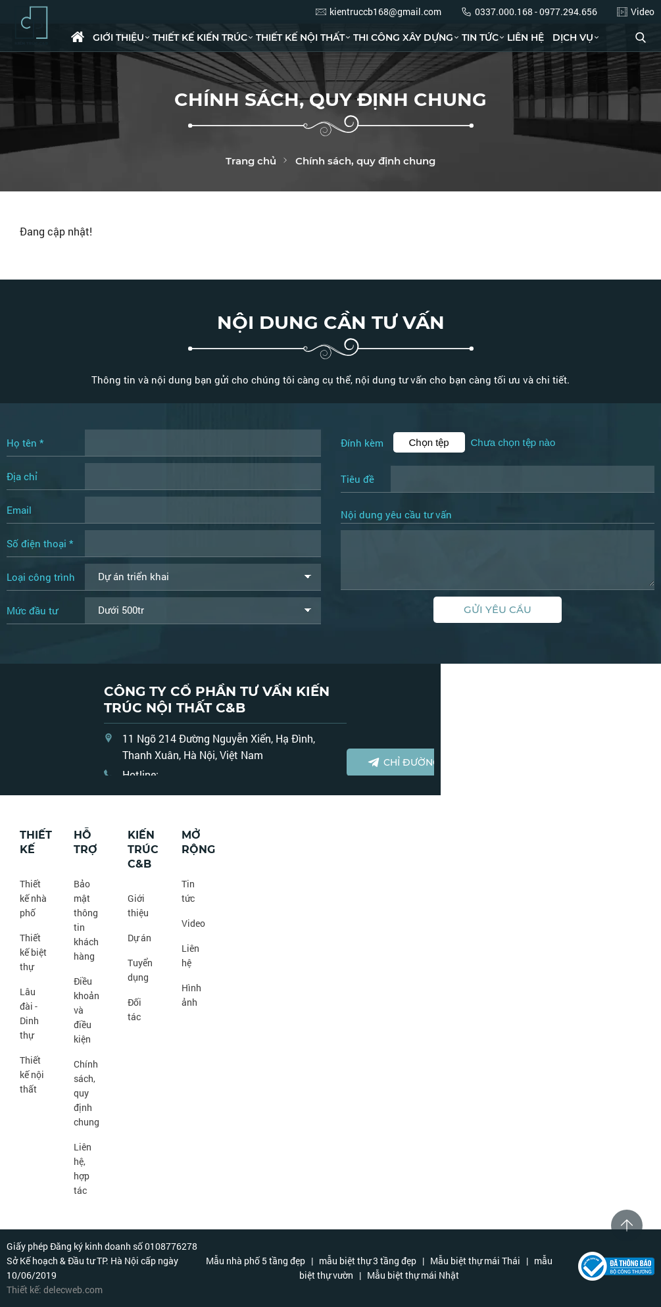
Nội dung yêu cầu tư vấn (396, 515)
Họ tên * (25, 442)
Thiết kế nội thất (300, 37)
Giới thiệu (118, 37)
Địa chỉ (22, 476)
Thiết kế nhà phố (33, 898)
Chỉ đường (403, 762)
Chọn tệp (429, 442)
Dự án (139, 937)
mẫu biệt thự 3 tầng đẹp (367, 1260)
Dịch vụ (572, 37)
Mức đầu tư (32, 610)
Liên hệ (525, 37)
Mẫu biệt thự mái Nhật (413, 1275)
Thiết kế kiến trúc (200, 37)
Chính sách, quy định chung (86, 1093)
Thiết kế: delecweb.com (55, 1289)
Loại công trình (41, 576)
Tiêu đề (357, 478)
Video (193, 923)
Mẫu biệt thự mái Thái (475, 1260)
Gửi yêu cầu (497, 609)
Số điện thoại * (40, 543)
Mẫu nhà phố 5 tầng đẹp (255, 1260)
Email (19, 509)
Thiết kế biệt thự (33, 952)
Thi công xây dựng (403, 37)
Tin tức (480, 37)
